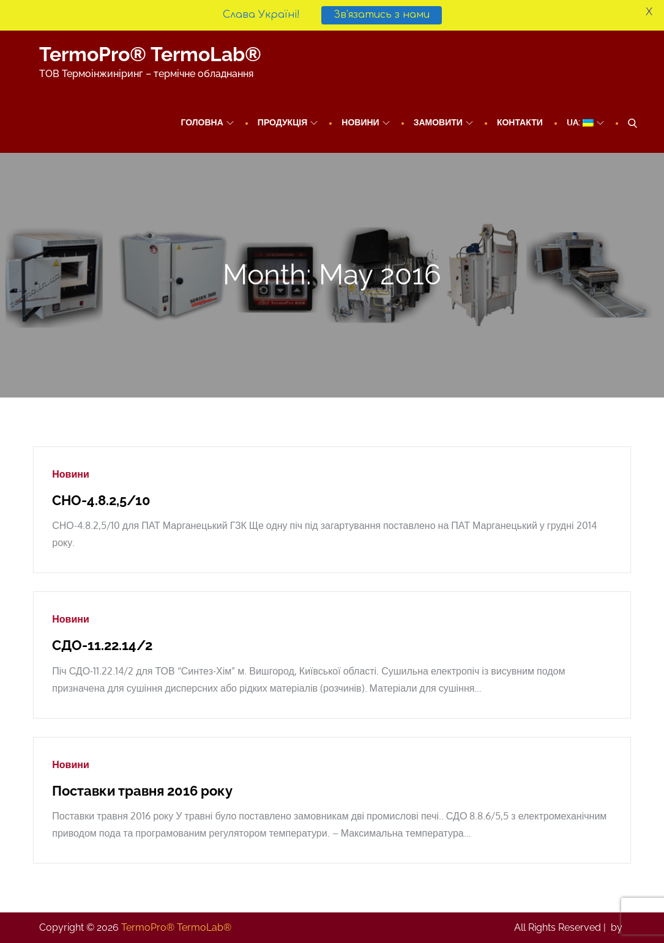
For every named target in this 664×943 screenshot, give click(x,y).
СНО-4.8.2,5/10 (101, 500)
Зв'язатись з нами (382, 14)
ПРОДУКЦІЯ (288, 122)
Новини (365, 122)
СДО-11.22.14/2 (102, 645)
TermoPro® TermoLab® (150, 54)
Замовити (443, 122)
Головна (207, 122)
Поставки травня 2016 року (142, 791)
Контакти (520, 122)
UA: (585, 122)
